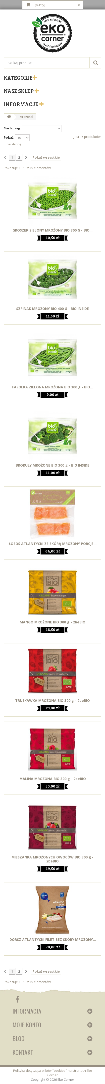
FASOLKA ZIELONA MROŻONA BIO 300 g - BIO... (52, 387)
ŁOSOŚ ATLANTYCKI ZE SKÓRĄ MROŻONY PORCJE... (53, 544)
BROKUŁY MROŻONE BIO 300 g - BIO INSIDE (52, 465)
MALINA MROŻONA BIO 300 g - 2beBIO (52, 779)
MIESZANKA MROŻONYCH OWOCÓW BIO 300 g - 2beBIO (52, 859)
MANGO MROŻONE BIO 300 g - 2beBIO (52, 622)
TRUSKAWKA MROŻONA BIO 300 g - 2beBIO (52, 701)
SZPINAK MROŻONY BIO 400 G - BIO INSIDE (52, 309)
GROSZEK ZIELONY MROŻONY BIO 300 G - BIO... (52, 230)
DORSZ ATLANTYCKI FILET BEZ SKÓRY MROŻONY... (52, 940)
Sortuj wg (12, 128)
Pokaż (8, 137)
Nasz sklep (19, 90)
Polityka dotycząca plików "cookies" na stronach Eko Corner (52, 1072)
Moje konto (26, 1024)
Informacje (21, 104)
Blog (18, 1038)
